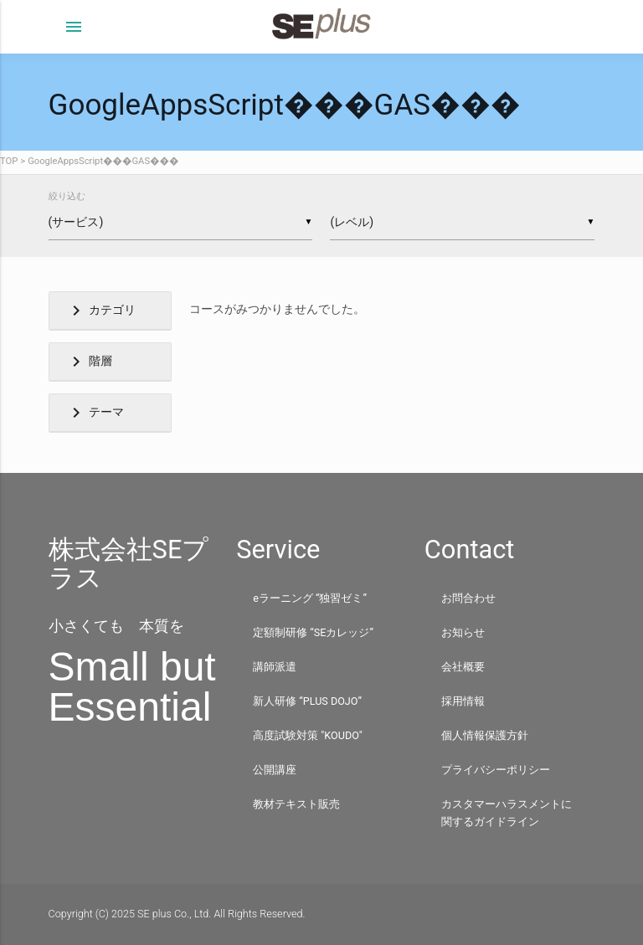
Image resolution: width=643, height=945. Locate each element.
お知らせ (463, 632)
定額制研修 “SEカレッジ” (313, 632)
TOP (9, 161)
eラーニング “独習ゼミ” (310, 598)
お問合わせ (468, 598)
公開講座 (274, 769)
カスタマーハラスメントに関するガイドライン (506, 813)
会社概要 (463, 666)
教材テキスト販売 (296, 804)
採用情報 (463, 701)
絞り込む (67, 196)
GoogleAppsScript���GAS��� (103, 161)
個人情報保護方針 (484, 735)
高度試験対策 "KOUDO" (308, 735)
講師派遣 (274, 666)
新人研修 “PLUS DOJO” (307, 701)
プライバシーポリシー (495, 769)
